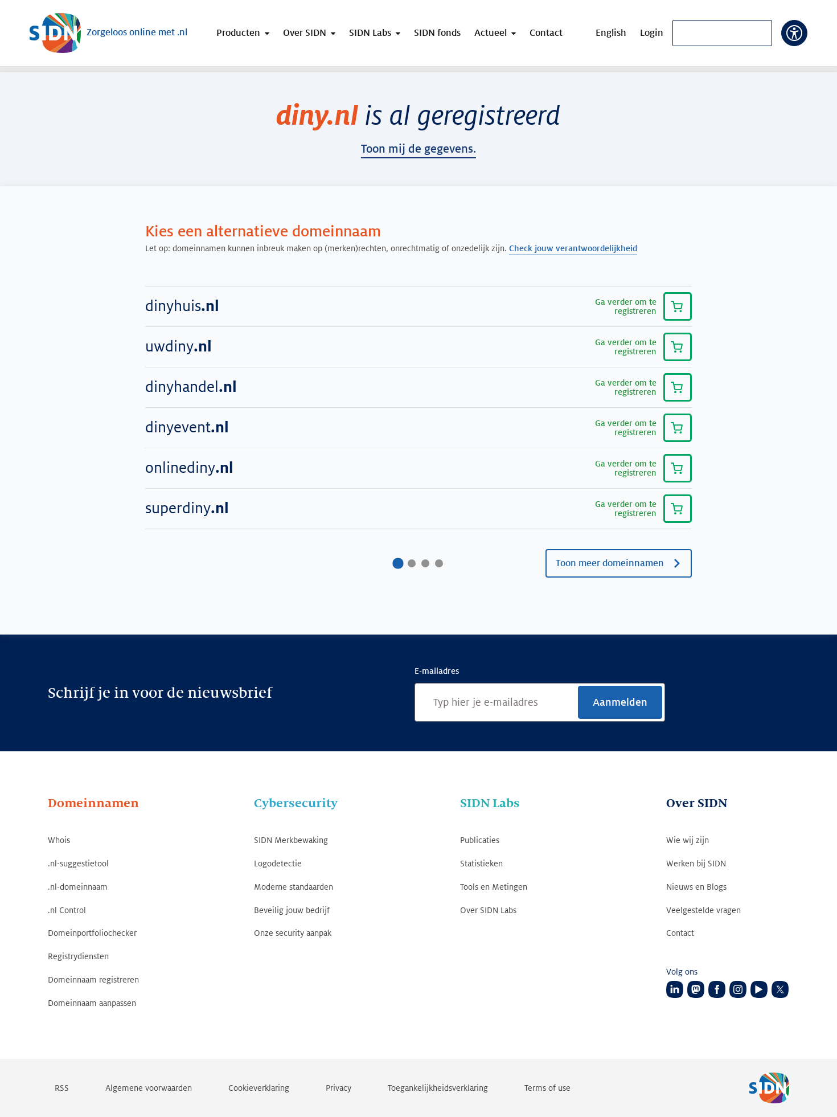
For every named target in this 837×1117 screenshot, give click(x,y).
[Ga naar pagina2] (412, 563)
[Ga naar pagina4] (439, 563)
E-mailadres (437, 671)
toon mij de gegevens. (418, 149)
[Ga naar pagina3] (425, 563)
